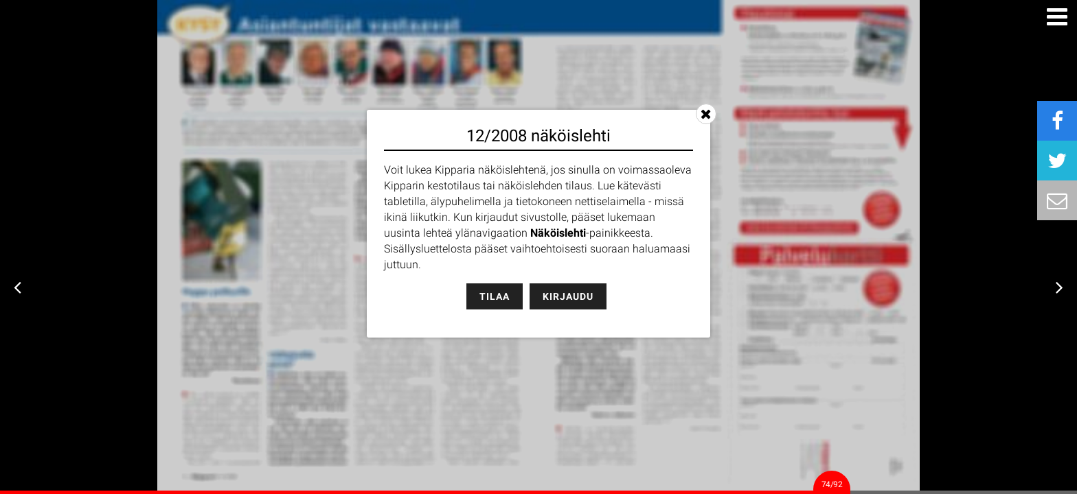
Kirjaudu (568, 296)
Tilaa (494, 296)
